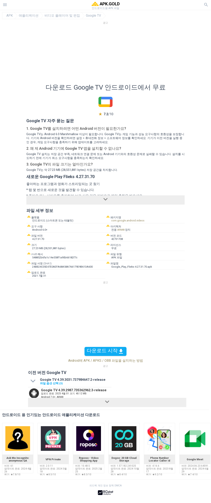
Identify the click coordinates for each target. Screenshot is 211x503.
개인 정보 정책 (106, 485)
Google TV (93, 15)
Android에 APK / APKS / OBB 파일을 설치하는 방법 (105, 361)
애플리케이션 (29, 15)
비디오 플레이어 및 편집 (62, 15)
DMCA (118, 485)
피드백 (93, 485)
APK (9, 15)
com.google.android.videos (127, 220)
